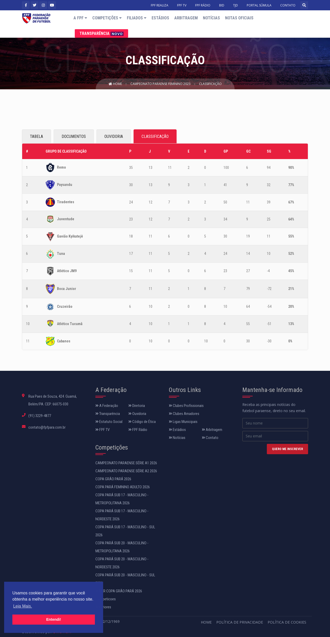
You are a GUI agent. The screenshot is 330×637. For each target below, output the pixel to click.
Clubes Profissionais (186, 405)
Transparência (101, 33)
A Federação (106, 405)
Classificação (210, 84)
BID (221, 5)
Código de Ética (142, 421)
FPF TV (181, 5)
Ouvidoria (137, 413)
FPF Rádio (137, 429)
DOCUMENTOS (74, 136)
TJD (235, 5)
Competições (107, 17)
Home (116, 84)
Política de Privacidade (239, 622)
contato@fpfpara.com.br (46, 427)
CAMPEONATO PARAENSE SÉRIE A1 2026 (126, 463)
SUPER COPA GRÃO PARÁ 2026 (118, 591)
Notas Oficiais (239, 17)
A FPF (80, 17)
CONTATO (287, 5)
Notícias (211, 17)
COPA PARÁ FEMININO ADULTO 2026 (122, 487)
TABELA (36, 136)
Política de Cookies (287, 622)
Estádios (160, 17)
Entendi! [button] (53, 619)
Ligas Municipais (183, 421)
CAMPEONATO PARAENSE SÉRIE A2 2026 (126, 471)
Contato (210, 437)
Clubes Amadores (184, 413)
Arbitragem (186, 17)
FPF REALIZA (159, 5)
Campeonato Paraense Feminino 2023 (160, 84)
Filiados (136, 17)
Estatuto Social (108, 421)
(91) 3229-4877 (39, 415)
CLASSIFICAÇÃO (155, 136)
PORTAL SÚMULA (259, 5)
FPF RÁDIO (202, 5)
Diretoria (136, 405)
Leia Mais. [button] (22, 606)
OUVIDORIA (113, 136)
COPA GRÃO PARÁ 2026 (113, 479)
